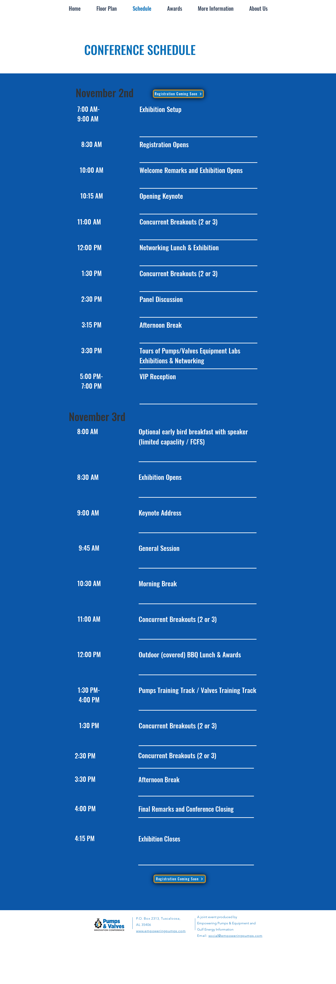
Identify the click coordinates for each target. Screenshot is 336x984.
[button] (215, 8)
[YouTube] (182, 963)
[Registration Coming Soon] (178, 93)
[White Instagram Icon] (173, 963)
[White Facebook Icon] (149, 963)
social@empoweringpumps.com (235, 936)
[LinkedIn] (157, 963)
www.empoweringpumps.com (161, 931)
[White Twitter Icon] (165, 963)
